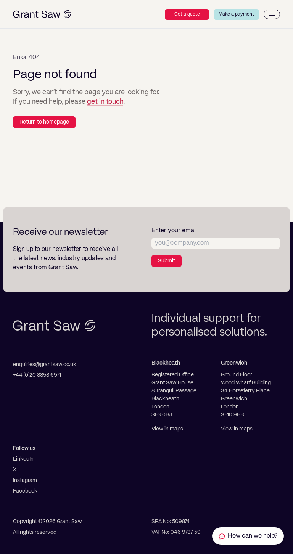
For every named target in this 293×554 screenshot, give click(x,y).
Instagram (25, 480)
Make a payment (236, 14)
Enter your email (173, 231)
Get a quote (187, 14)
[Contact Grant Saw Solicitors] (248, 536)
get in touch (105, 101)
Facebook (25, 491)
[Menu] (272, 14)
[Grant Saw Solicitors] (42, 14)
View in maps (167, 429)
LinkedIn (23, 459)
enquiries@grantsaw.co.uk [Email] (44, 364)
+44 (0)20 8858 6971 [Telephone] (37, 375)
